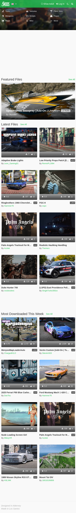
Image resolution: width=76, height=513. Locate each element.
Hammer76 (9, 206)
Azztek (7, 248)
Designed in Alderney (11, 506)
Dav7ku (7, 395)
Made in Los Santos (10, 508)
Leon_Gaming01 (11, 163)
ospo (44, 206)
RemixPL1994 (48, 163)
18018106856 (48, 480)
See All (71, 79)
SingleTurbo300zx (50, 291)
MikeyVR (8, 438)
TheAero (46, 248)
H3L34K (7, 480)
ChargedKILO (10, 353)
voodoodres (9, 291)
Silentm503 (47, 353)
